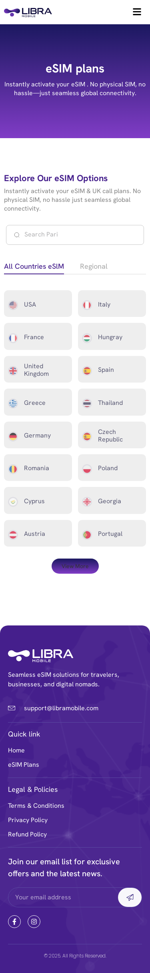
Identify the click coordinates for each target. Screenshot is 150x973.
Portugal (110, 533)
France (34, 337)
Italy (104, 304)
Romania (36, 468)
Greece (35, 403)
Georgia (109, 501)
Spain (106, 369)
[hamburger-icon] (137, 12)
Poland (108, 468)
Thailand (110, 403)
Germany (37, 435)
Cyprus (34, 501)
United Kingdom (36, 370)
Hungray (110, 337)
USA (30, 304)
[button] (75, 566)
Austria (34, 533)
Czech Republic (110, 436)
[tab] (34, 267)
